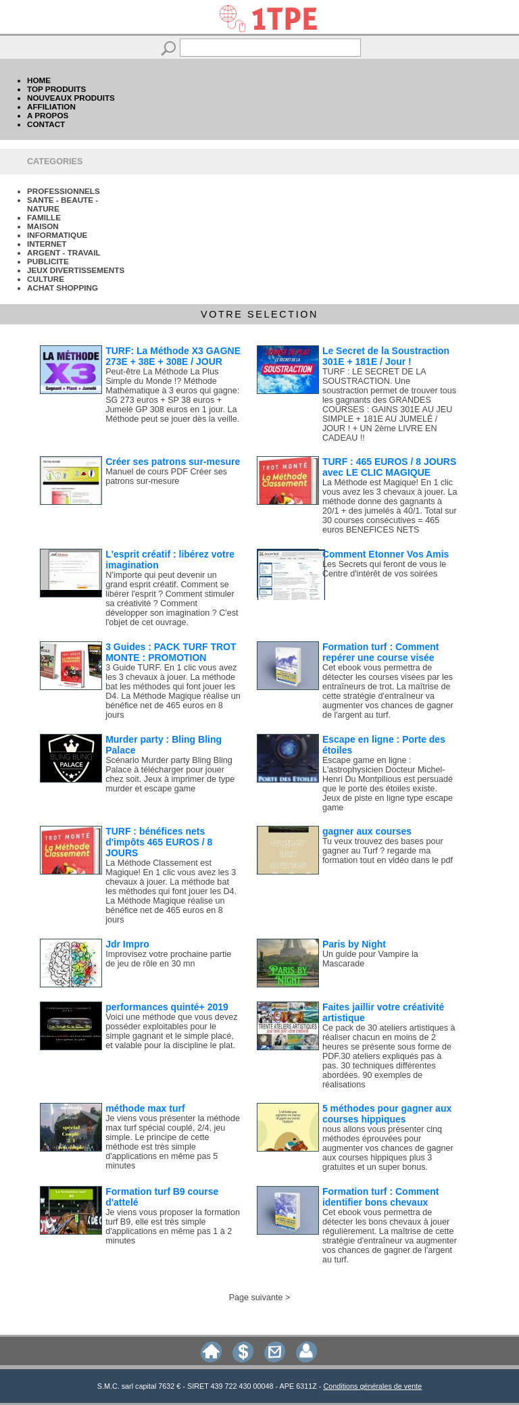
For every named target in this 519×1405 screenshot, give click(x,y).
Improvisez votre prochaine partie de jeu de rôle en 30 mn (168, 959)
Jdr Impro (127, 944)
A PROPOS (47, 115)
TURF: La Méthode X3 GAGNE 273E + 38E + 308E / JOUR (173, 356)
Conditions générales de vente (372, 1386)
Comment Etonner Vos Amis (385, 554)
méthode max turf (144, 1108)
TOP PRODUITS (56, 88)
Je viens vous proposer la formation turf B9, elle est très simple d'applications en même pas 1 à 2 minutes (172, 1227)
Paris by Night (354, 944)
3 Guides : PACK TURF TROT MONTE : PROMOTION (170, 652)
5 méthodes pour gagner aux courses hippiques (386, 1114)
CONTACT (46, 124)
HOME (39, 80)
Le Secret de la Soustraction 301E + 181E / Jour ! (385, 356)
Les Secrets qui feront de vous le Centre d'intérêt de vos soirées (384, 569)
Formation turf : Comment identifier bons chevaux (380, 1197)
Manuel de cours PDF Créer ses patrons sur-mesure (166, 476)
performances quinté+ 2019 (166, 1007)
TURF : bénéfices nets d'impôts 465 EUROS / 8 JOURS (158, 842)
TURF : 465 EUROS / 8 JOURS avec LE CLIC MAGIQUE (389, 467)
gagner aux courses (367, 831)
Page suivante (256, 1297)
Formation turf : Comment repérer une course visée (380, 652)
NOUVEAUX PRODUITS (71, 97)
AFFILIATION (51, 106)
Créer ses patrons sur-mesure (172, 461)
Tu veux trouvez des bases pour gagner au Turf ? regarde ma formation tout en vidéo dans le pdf (387, 851)
